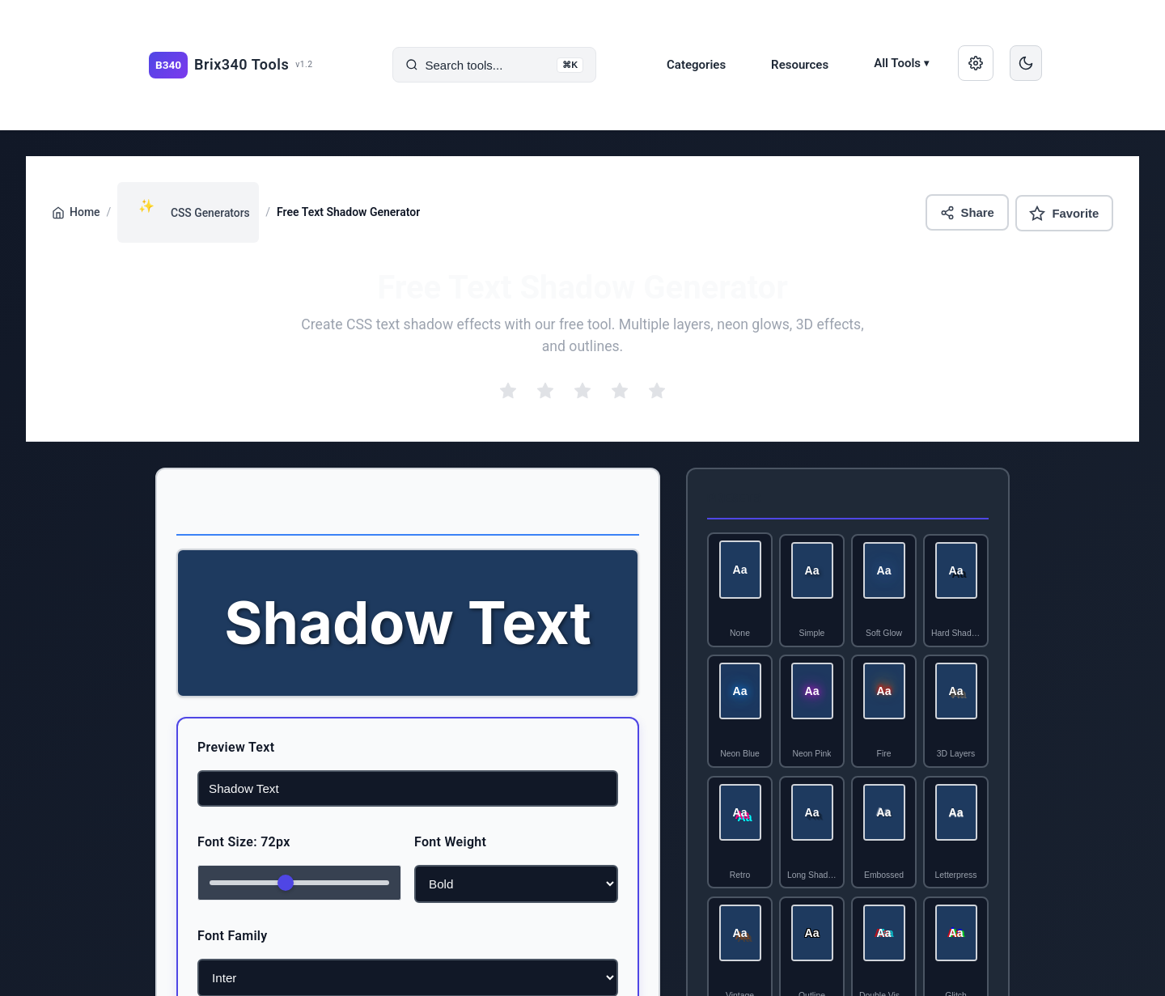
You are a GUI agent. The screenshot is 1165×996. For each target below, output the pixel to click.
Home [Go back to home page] (76, 212)
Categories (696, 64)
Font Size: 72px (209, 842)
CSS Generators (189, 206)
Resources (799, 64)
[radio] (508, 391)
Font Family (198, 935)
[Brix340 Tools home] (231, 65)
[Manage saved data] (975, 63)
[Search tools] (494, 65)
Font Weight (450, 842)
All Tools (901, 63)
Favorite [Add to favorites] (1064, 213)
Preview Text (201, 747)
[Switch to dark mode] (1026, 63)
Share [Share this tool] (965, 213)
